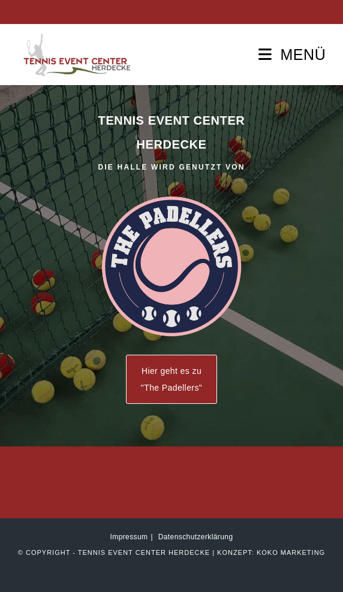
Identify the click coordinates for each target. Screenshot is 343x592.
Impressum (129, 537)
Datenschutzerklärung (195, 537)
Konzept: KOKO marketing (271, 552)
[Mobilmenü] (292, 54)
